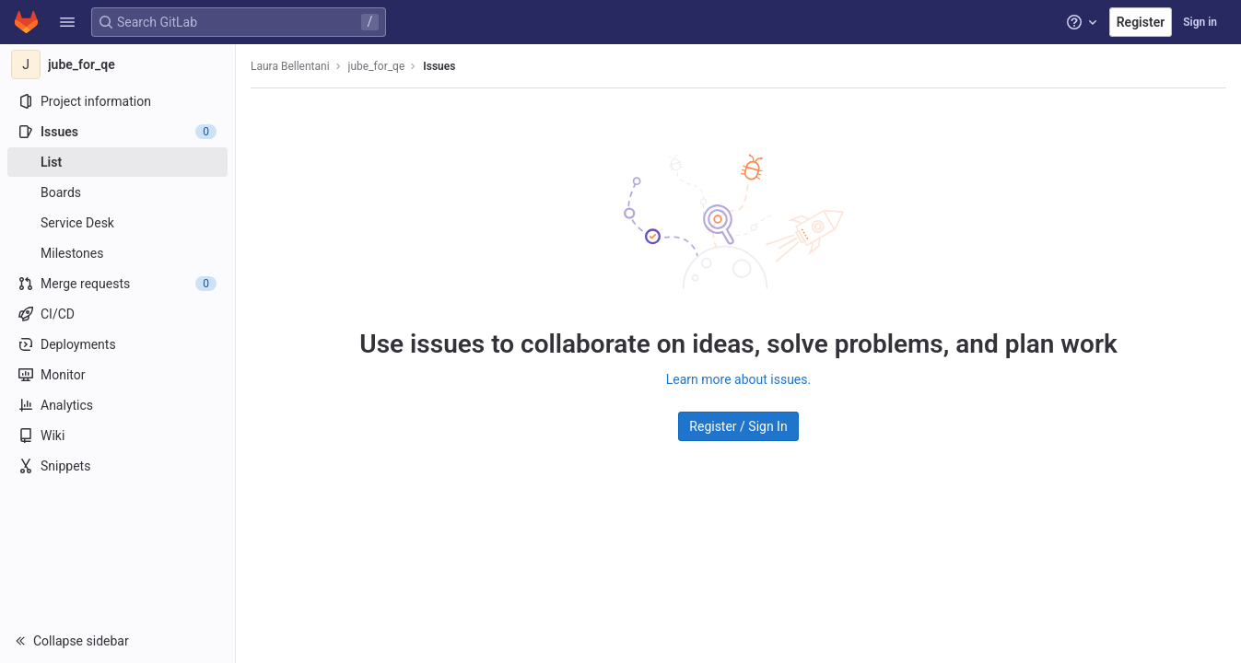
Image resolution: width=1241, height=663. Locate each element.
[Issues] (117, 131)
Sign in (1200, 22)
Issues (439, 66)
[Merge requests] (117, 283)
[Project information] (117, 101)
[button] (67, 22)
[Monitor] (117, 375)
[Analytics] (117, 405)
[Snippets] (117, 466)
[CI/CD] (117, 314)
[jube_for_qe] (117, 64)
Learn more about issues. (738, 379)
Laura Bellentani (290, 66)
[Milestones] (117, 253)
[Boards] (117, 192)
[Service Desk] (117, 223)
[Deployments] (117, 344)
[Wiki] (117, 435)
